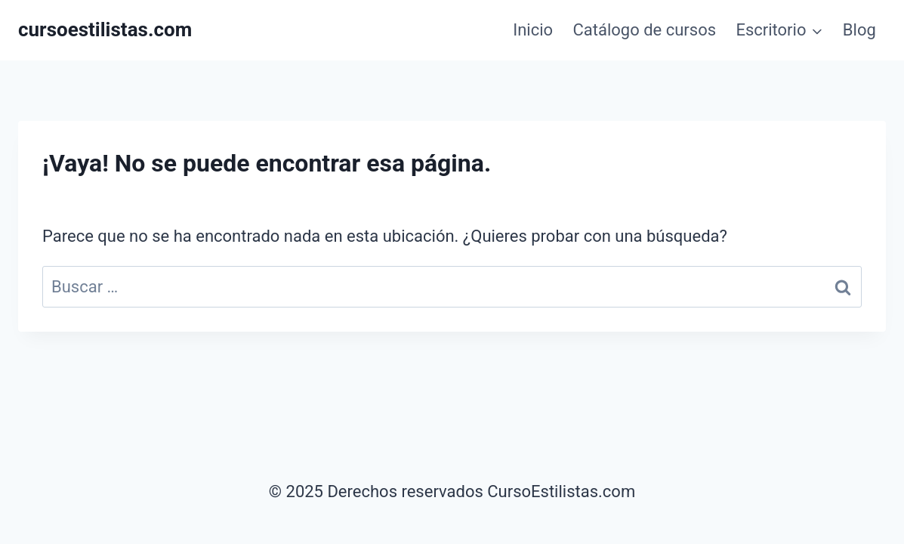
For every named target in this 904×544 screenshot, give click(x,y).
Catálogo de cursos (644, 29)
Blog (859, 29)
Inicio (533, 29)
